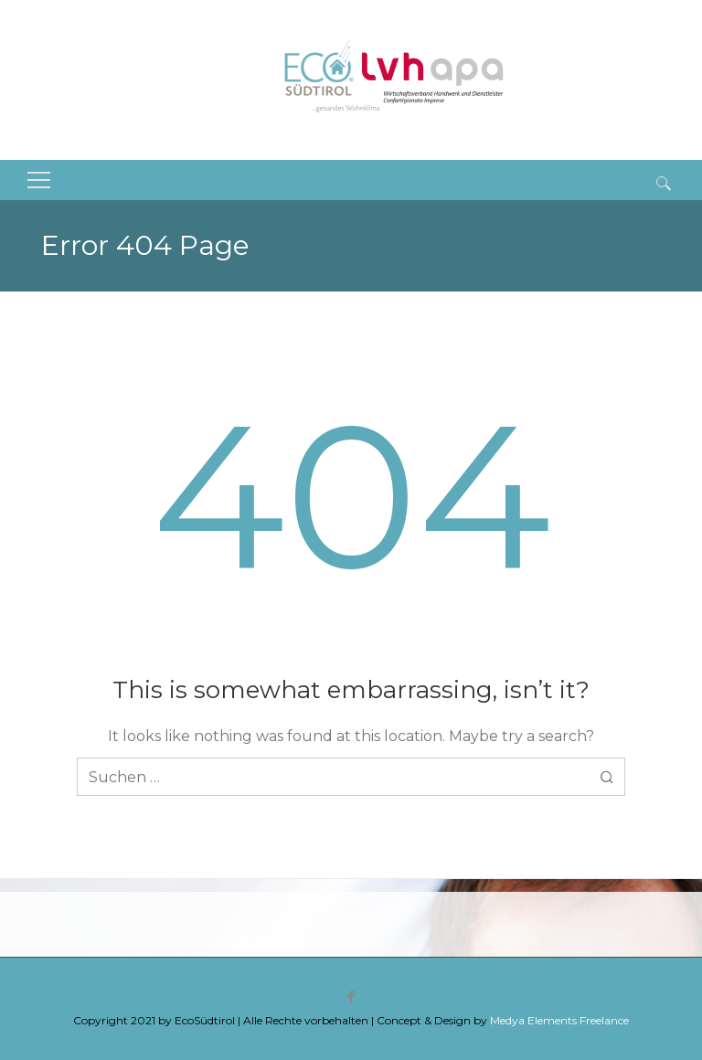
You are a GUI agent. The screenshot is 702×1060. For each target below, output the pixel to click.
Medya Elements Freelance (559, 1020)
